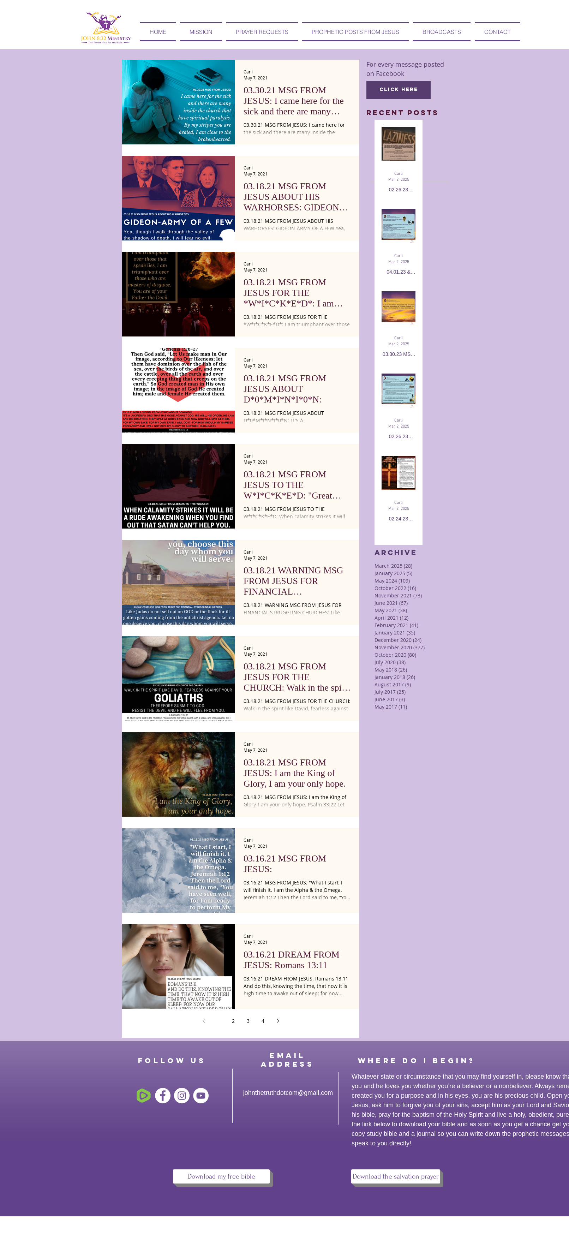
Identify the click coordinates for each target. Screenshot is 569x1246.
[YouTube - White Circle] (201, 1095)
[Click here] (398, 90)
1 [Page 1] (218, 1021)
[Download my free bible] (221, 1176)
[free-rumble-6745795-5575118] (143, 1095)
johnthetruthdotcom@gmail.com (288, 1092)
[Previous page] (203, 1020)
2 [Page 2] (233, 1021)
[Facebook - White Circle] (162, 1095)
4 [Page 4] (263, 1021)
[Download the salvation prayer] (395, 1176)
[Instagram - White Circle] (182, 1095)
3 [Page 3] (248, 1021)
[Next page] (277, 1020)
